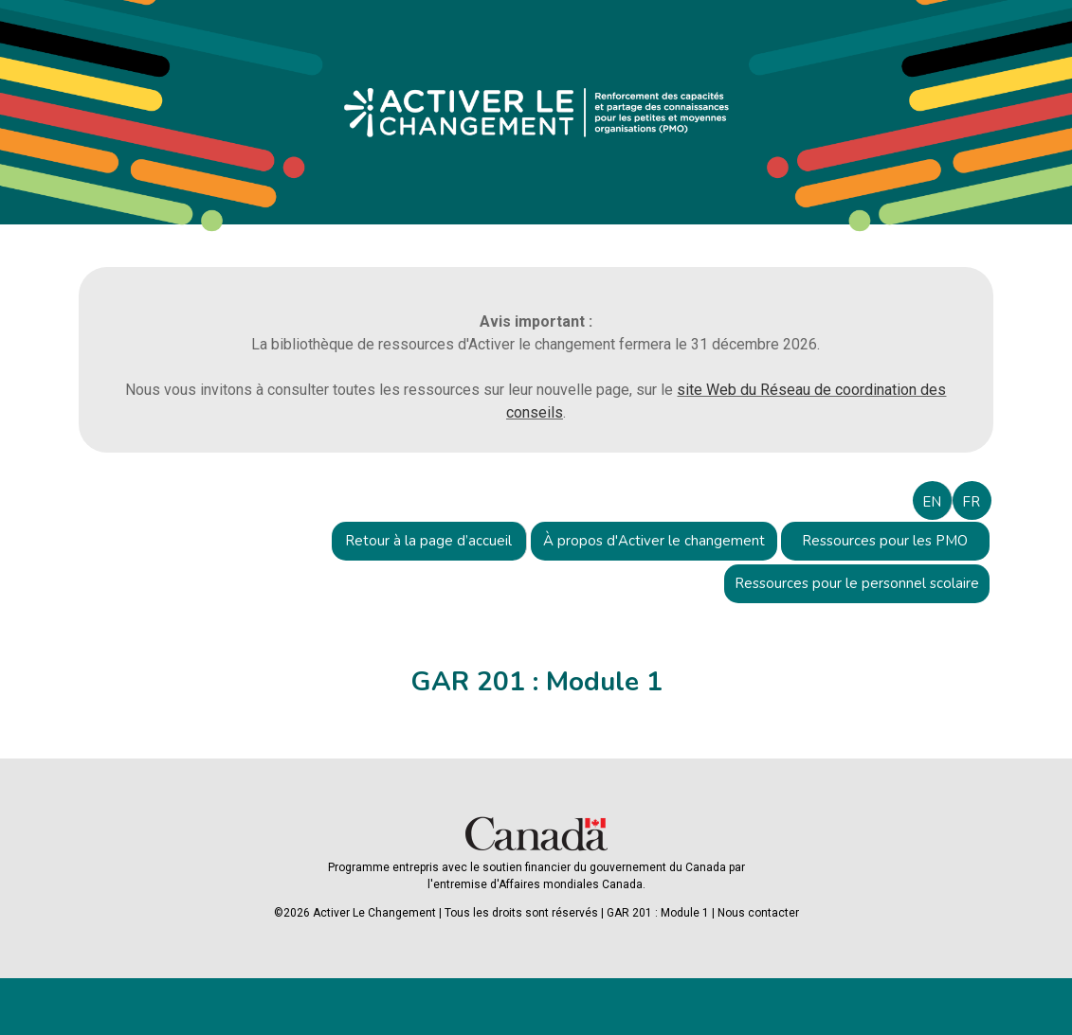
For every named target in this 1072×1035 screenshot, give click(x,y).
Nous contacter (758, 912)
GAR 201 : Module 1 (658, 912)
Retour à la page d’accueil (428, 540)
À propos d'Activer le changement (654, 540)
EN (931, 501)
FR (971, 501)
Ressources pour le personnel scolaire (857, 583)
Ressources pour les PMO (885, 540)
